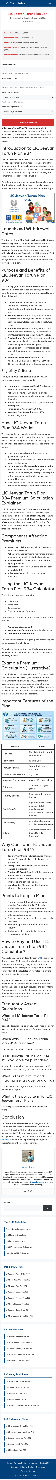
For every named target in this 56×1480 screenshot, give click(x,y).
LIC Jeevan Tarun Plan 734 (17, 1387)
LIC (39, 958)
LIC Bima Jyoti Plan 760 (16, 1450)
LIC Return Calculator (15, 1241)
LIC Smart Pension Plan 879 (18, 1336)
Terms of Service (28, 1471)
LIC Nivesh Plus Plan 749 (16, 1286)
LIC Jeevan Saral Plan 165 (17, 1292)
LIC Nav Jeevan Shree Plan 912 (19, 1316)
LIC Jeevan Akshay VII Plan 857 (19, 1349)
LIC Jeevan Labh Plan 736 (17, 1444)
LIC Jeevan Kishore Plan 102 (18, 1298)
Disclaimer (40, 1467)
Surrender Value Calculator (18, 1229)
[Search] (47, 1208)
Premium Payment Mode (12, 107)
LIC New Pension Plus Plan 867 (19, 1342)
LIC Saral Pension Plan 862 (17, 1361)
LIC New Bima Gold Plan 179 (18, 1280)
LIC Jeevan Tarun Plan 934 (17, 1310)
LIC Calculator (15, 3)
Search (7, 1203)
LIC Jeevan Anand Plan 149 (18, 1274)
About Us (33, 1463)
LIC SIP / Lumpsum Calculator (19, 1247)
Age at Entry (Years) (10, 78)
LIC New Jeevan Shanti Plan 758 (20, 1354)
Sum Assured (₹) (9, 64)
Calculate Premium (28, 122)
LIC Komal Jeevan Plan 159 (17, 1304)
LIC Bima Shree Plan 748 (16, 1399)
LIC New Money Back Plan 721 (19, 1381)
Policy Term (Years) (10, 92)
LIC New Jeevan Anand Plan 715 (20, 1432)
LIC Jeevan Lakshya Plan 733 (18, 1438)
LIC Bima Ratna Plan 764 (16, 1393)
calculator (6, 1139)
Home (9, 1463)
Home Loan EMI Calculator (17, 1253)
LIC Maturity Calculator (16, 1235)
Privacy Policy (20, 1463)
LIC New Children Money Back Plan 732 (23, 1405)
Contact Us (45, 1463)
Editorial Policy (27, 1467)
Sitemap (14, 1467)
